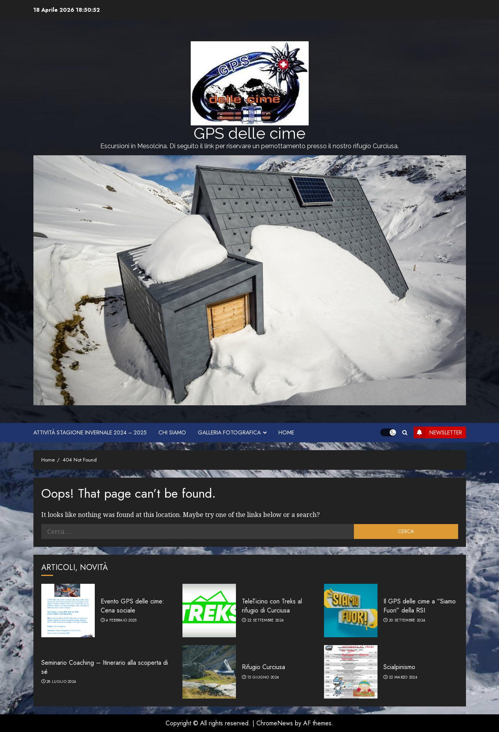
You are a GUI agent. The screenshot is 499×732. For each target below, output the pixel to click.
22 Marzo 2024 (403, 677)
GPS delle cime (249, 133)
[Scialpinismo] (350, 672)
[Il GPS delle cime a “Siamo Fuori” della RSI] (350, 610)
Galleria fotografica (229, 432)
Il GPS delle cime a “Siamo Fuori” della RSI (419, 605)
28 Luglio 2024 (61, 681)
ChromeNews (274, 723)
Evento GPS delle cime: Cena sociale (132, 605)
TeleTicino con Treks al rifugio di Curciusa (272, 605)
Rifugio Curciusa (263, 666)
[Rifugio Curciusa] (209, 672)
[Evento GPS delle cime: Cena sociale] (68, 610)
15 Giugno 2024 (263, 677)
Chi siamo (172, 432)
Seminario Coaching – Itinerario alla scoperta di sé (104, 667)
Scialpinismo (399, 666)
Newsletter (438, 432)
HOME (286, 432)
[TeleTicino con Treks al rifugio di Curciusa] (209, 610)
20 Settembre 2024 (407, 620)
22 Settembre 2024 (265, 620)
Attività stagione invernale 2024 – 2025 (90, 432)
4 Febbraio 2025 (121, 620)
